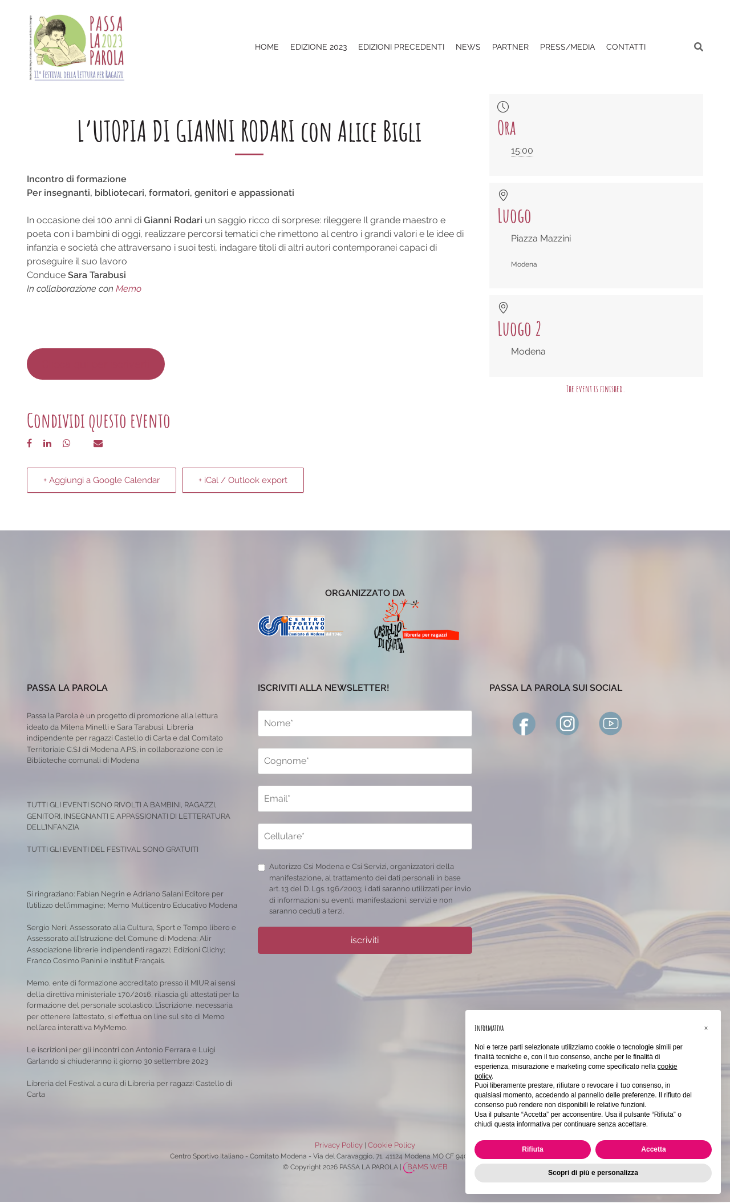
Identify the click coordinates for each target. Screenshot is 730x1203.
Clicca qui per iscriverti (96, 364)
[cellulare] (365, 836)
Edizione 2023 (318, 46)
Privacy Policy (339, 1145)
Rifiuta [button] (532, 1149)
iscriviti (365, 940)
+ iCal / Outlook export (242, 480)
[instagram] (567, 722)
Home (267, 46)
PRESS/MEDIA (567, 46)
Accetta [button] (653, 1149)
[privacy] (261, 867)
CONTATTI (626, 46)
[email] (365, 799)
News (468, 46)
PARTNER (510, 46)
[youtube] (611, 722)
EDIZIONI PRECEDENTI (401, 46)
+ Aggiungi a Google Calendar (101, 480)
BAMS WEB (427, 1166)
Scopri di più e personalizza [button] (593, 1173)
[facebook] (524, 722)
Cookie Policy (391, 1145)
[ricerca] (698, 47)
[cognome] (365, 761)
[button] (706, 1028)
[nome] (365, 723)
